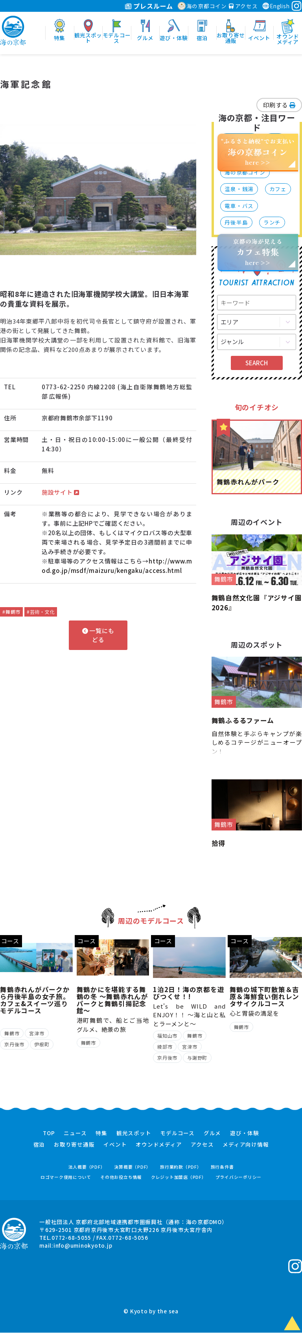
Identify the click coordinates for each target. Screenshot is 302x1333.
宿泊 (39, 1144)
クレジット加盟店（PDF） (178, 1177)
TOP (49, 1133)
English (275, 6)
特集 (101, 1133)
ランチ (272, 222)
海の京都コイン (202, 6)
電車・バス (239, 206)
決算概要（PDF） (132, 1167)
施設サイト (60, 492)
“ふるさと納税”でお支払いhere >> (258, 151)
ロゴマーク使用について (66, 1177)
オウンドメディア (159, 1144)
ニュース (75, 1133)
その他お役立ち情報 (121, 1177)
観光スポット (133, 1133)
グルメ (212, 1133)
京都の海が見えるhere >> (257, 252)
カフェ (278, 189)
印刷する (279, 105)
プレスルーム (149, 6)
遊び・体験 (244, 1133)
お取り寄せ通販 (74, 1144)
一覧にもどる (98, 635)
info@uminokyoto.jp (82, 1246)
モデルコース (177, 1133)
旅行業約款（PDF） (181, 1167)
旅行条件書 (222, 1167)
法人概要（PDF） (86, 1167)
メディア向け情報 (246, 1144)
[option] (98, 189)
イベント (115, 1144)
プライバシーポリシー (238, 1177)
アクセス (243, 6)
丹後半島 (236, 222)
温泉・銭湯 (239, 189)
